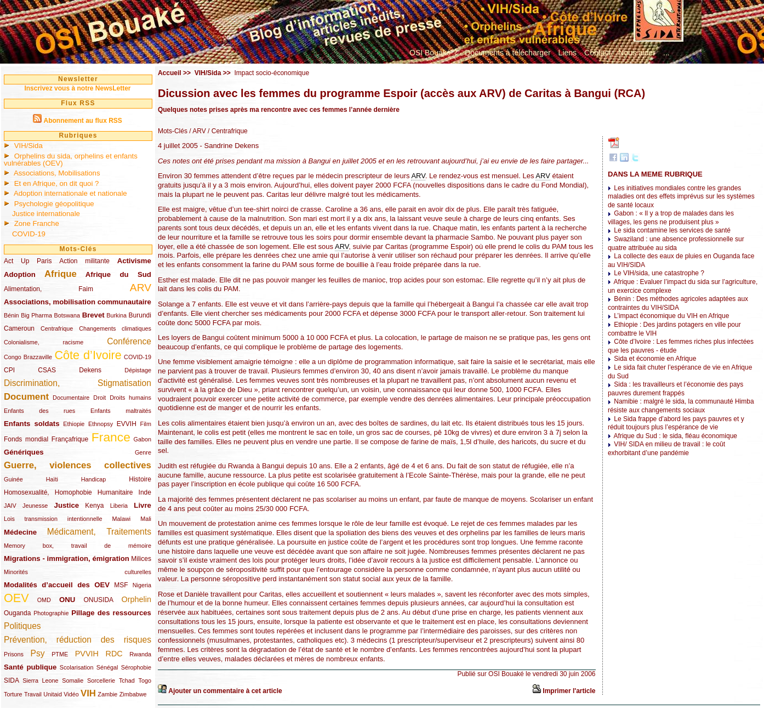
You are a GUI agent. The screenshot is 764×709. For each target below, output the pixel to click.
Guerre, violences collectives (77, 465)
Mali (145, 518)
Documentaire (71, 397)
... (666, 52)
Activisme (134, 261)
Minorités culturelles (77, 572)
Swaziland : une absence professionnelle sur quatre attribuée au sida (676, 243)
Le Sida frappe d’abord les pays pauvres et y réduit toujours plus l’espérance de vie (676, 423)
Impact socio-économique (271, 73)
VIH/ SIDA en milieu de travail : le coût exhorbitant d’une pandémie (666, 448)
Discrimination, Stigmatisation (77, 383)
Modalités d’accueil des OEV (57, 585)
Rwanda (140, 654)
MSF (121, 585)
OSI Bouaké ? (433, 52)
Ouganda (17, 613)
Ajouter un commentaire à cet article (225, 691)
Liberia (119, 505)
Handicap (93, 479)
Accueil (169, 73)
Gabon (142, 439)
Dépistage (137, 370)
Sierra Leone (40, 680)
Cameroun (19, 328)
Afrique (60, 274)
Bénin (11, 315)
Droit (99, 397)
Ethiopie (73, 424)
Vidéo (71, 694)
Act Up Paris (28, 261)
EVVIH (126, 424)
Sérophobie (136, 667)
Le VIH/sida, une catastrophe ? (659, 273)
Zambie (107, 694)
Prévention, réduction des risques (77, 639)
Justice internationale (46, 213)
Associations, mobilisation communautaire (77, 302)
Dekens (90, 370)
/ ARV (196, 131)
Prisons (14, 654)
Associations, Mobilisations (57, 173)
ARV (140, 287)
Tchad (127, 680)
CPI (9, 370)
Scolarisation (77, 667)
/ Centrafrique (227, 131)
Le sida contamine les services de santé (672, 230)
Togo (144, 680)
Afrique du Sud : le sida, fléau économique (675, 436)
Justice (66, 505)
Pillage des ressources (111, 613)
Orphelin (136, 599)
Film (145, 424)
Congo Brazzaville (28, 357)
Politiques (22, 626)
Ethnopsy (100, 424)
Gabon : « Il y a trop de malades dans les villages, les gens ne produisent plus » (671, 217)
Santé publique (30, 667)
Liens (567, 52)
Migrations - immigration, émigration (66, 558)
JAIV (10, 505)
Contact (597, 52)
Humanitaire (115, 492)
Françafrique (70, 439)
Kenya (94, 505)
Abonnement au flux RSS (82, 120)
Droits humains (130, 397)
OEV (16, 598)
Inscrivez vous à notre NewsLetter (77, 88)
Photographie (51, 613)
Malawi (121, 518)
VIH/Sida (28, 145)
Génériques (24, 452)
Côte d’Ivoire (87, 355)
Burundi (140, 315)
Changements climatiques (115, 328)
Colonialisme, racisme (43, 342)
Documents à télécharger (507, 52)
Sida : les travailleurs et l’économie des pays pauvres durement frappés (675, 389)
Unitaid (52, 694)
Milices (141, 559)
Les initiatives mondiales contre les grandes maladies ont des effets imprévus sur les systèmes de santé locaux (681, 196)
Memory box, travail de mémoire (77, 545)
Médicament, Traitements (99, 531)
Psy (38, 653)
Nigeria (142, 585)
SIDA (11, 680)
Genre (143, 452)
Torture (13, 694)
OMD (44, 600)
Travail (33, 694)
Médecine (20, 532)
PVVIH (87, 653)
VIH (88, 693)
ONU (67, 599)
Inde (145, 492)
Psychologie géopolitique (54, 204)
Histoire (140, 479)
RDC (114, 653)
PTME (60, 654)
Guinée (13, 479)
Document (26, 397)
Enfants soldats (32, 423)
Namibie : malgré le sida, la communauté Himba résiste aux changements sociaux (681, 406)
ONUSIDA (98, 600)
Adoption (20, 274)
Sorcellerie (101, 680)
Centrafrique (57, 328)
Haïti (52, 479)
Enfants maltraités (120, 410)
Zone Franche (36, 223)
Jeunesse (35, 505)
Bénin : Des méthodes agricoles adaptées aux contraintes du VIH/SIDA (678, 303)
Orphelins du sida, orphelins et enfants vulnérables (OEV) (71, 159)
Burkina (116, 315)
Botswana (67, 315)
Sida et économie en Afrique (655, 358)
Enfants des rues (39, 410)
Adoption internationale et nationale (70, 193)
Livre (142, 505)
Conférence (129, 341)
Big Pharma (36, 315)
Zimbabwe (133, 694)
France (111, 437)
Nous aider (636, 52)
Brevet (93, 315)
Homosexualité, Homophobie (48, 492)
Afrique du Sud (118, 274)
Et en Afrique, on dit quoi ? (56, 183)
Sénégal (107, 667)
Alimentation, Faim (48, 289)
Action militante (84, 261)
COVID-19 (28, 234)
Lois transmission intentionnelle (53, 518)
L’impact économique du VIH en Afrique (671, 316)
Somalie (72, 680)
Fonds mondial (26, 439)
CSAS (47, 370)
